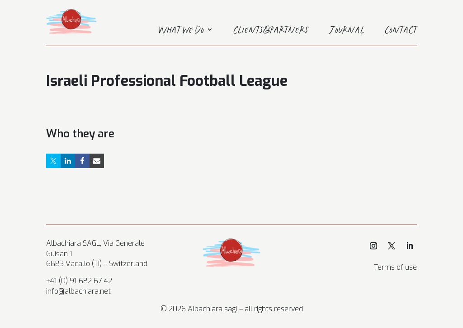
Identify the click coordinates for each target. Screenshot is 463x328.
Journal (347, 31)
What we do (181, 31)
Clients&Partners (271, 31)
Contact (401, 31)
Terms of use (395, 267)
